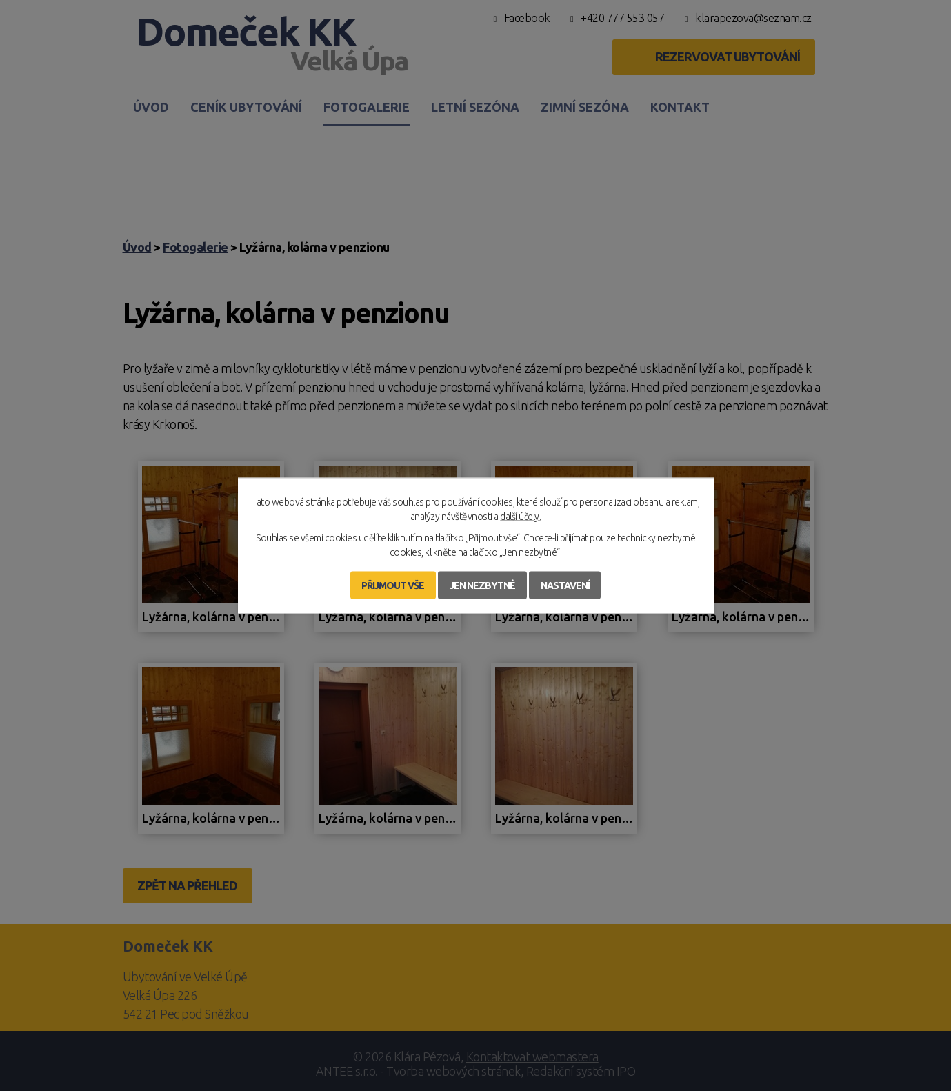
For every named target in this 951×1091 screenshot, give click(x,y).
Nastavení (565, 585)
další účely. (520, 516)
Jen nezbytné (482, 585)
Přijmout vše (392, 585)
